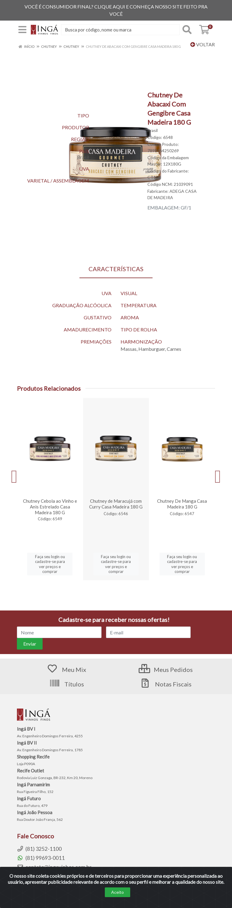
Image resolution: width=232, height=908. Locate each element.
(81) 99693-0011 (41, 858)
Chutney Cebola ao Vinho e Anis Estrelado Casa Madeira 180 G (50, 506)
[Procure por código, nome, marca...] (120, 29)
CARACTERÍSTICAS (116, 268)
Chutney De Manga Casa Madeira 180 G (182, 503)
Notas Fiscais (166, 684)
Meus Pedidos (166, 669)
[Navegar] (14, 477)
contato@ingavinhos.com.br (54, 867)
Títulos (66, 684)
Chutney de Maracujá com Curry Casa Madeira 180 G (116, 503)
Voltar (202, 44)
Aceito (117, 898)
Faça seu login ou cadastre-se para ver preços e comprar (50, 564)
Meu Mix (66, 669)
